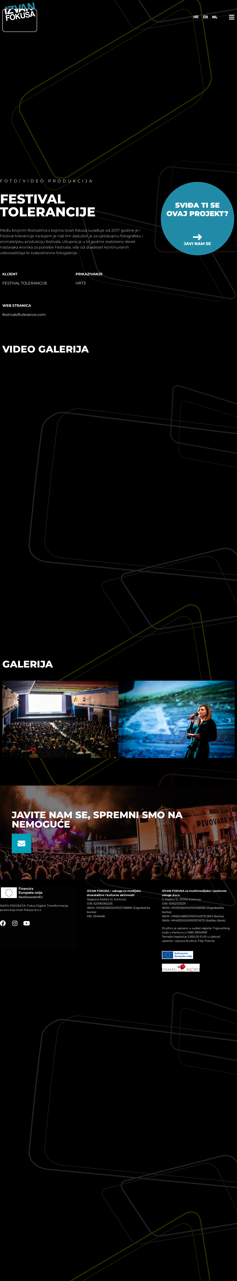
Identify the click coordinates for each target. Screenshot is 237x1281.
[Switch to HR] (196, 17)
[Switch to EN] (205, 17)
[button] (7, 720)
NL (215, 17)
